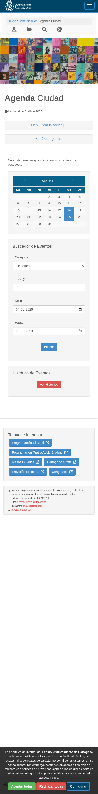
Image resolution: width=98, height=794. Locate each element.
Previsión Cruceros (28, 472)
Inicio (12, 21)
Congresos (62, 472)
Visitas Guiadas (25, 462)
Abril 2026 (49, 181)
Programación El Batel (30, 443)
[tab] (49, 125)
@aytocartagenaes (32, 506)
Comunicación (28, 21)
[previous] (25, 181)
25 (69, 217)
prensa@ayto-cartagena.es (32, 502)
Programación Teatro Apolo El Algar (40, 452)
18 (69, 210)
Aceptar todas (22, 786)
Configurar (78, 786)
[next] (73, 181)
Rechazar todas (51, 786)
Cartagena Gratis (61, 462)
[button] (49, 125)
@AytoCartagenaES (21, 510)
